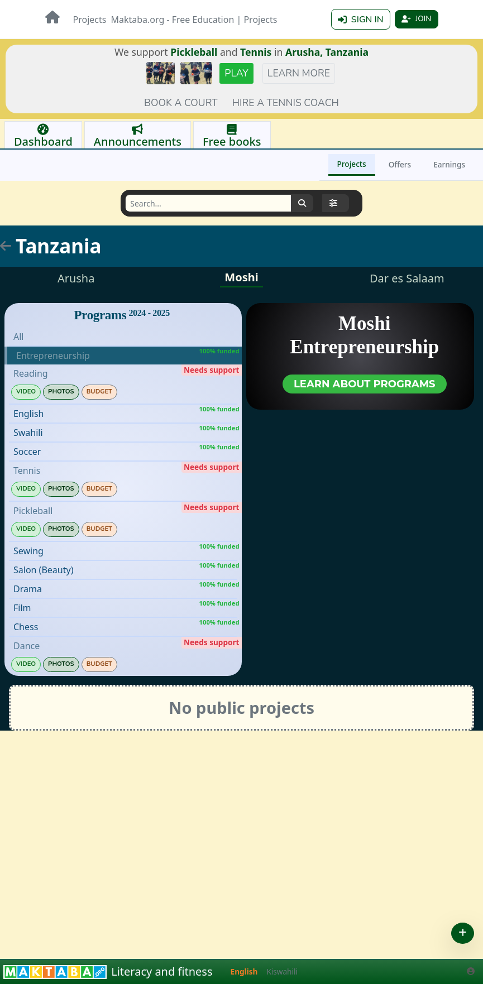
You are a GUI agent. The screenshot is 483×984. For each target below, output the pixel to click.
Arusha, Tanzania (327, 52)
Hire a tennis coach (285, 103)
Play (236, 73)
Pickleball (193, 52)
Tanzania (58, 246)
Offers (400, 165)
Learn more (298, 73)
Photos (61, 392)
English (244, 971)
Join (415, 20)
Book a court (181, 103)
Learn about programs (365, 384)
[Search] (208, 204)
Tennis (255, 52)
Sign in (358, 19)
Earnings (449, 165)
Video (26, 392)
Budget (99, 392)
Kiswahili (282, 971)
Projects (90, 19)
